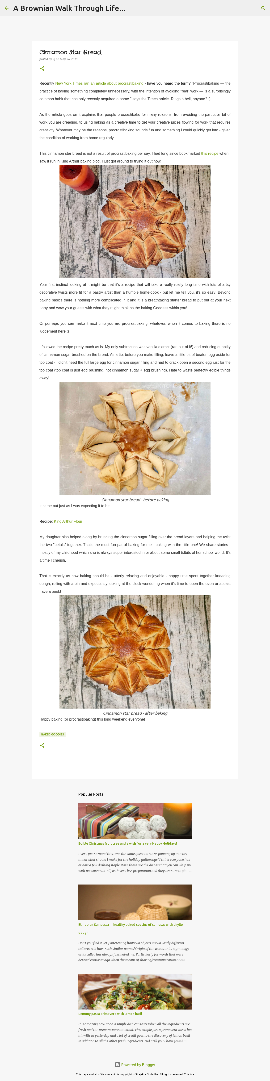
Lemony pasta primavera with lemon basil (110, 1014)
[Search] (263, 8)
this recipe (209, 153)
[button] (42, 69)
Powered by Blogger (135, 1065)
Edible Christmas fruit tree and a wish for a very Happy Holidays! (127, 843)
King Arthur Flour (68, 521)
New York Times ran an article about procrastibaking (99, 83)
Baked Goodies (52, 734)
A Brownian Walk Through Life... (69, 8)
